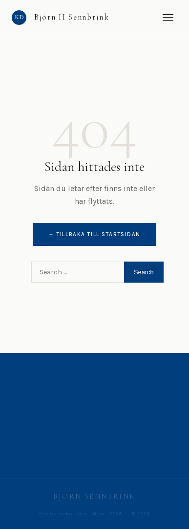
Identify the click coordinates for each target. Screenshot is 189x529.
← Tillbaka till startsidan (94, 234)
